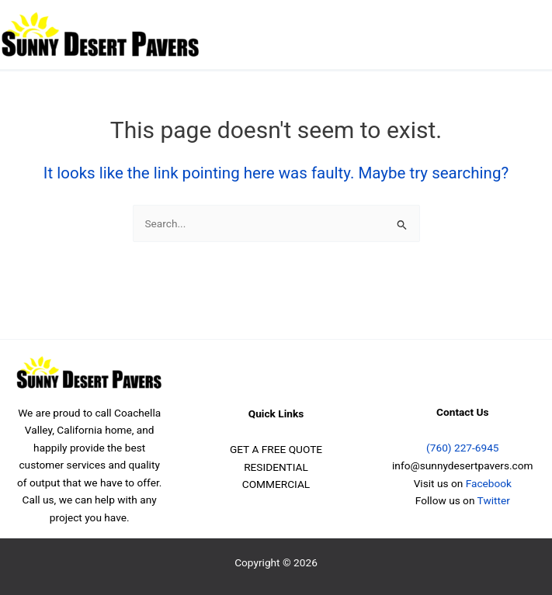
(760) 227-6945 (462, 447)
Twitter (493, 500)
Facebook (489, 483)
